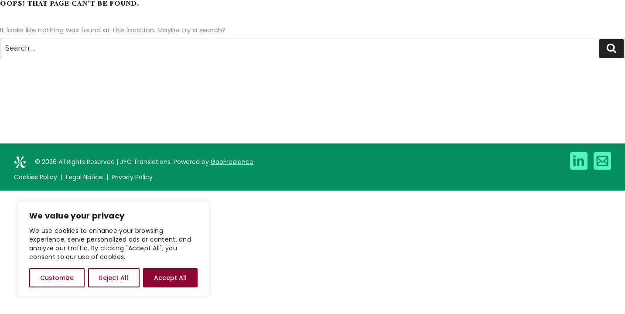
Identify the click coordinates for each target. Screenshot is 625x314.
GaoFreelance (232, 161)
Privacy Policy (132, 177)
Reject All (113, 277)
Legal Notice (84, 177)
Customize (57, 277)
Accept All (170, 277)
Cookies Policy (35, 177)
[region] (113, 249)
